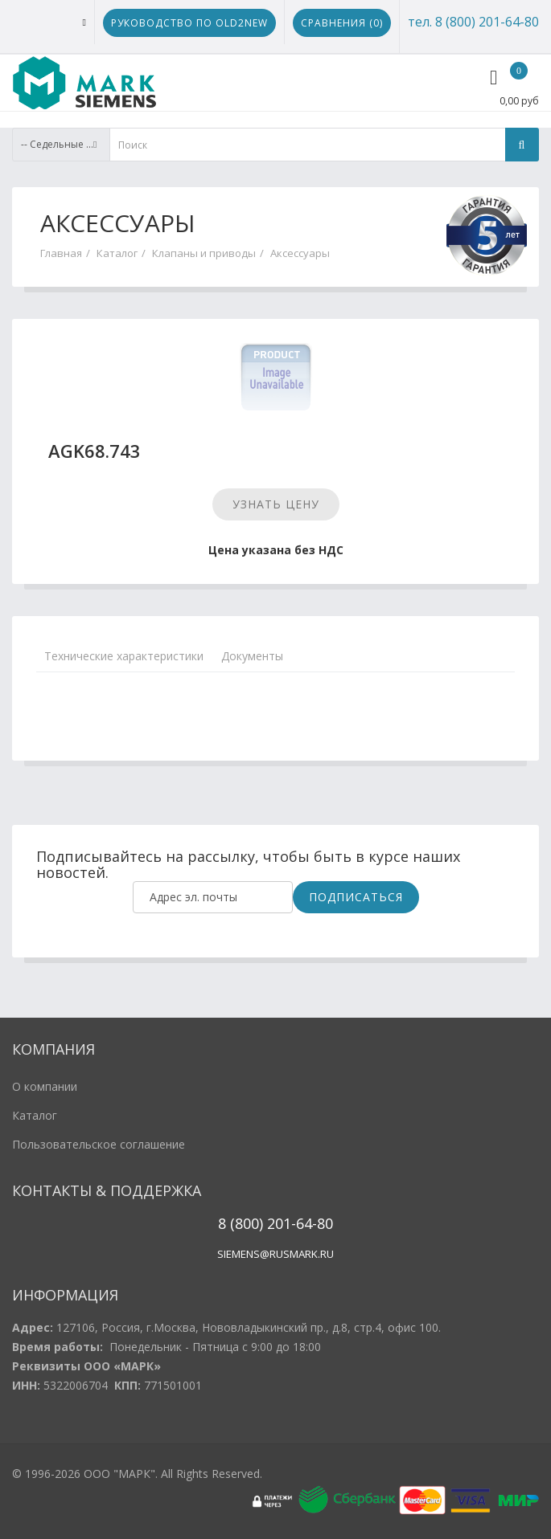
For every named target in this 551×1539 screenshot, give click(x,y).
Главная (61, 253)
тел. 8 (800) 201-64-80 (473, 22)
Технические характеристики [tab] (124, 655)
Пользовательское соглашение (98, 1144)
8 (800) (240, 1223)
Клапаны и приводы (204, 253)
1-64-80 (308, 1223)
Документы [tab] (252, 655)
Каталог (117, 253)
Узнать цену (275, 504)
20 (273, 1223)
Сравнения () (342, 23)
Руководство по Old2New (189, 23)
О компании (44, 1086)
